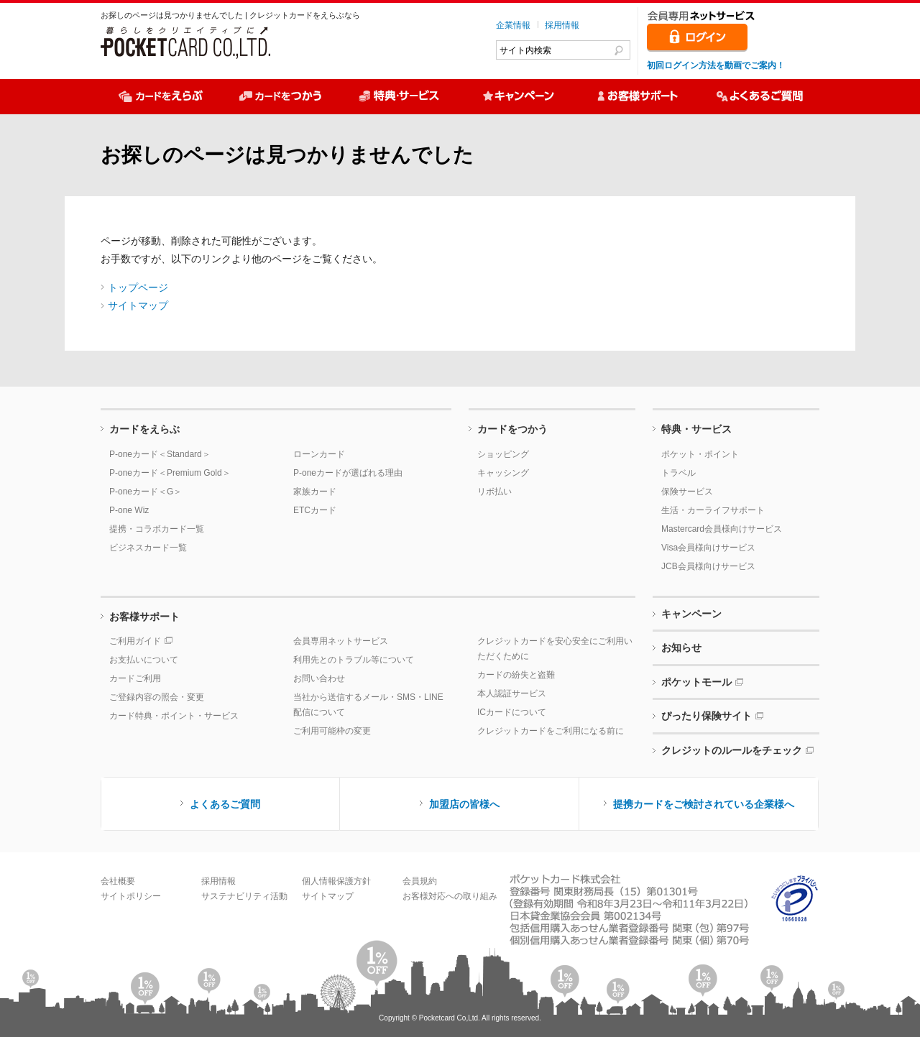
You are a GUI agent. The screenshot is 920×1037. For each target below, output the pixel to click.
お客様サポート (144, 616)
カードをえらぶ (144, 429)
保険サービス (687, 492)
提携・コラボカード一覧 (156, 529)
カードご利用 (135, 678)
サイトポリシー (131, 896)
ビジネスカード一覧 (148, 548)
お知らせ (681, 647)
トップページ (138, 287)
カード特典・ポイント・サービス (174, 716)
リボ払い (494, 492)
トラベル (678, 473)
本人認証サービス (511, 693)
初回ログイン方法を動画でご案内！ (716, 65)
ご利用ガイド (135, 641)
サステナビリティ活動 (244, 896)
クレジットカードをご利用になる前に (550, 731)
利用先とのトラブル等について (353, 660)
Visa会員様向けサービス (708, 548)
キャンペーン (691, 613)
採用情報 (562, 25)
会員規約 (419, 881)
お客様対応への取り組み (449, 896)
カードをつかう (512, 429)
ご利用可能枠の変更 (332, 731)
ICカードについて (511, 712)
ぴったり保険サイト (706, 716)
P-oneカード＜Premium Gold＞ (170, 473)
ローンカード (319, 454)
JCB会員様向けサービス (708, 566)
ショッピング (503, 454)
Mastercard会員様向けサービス (721, 529)
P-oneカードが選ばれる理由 (347, 473)
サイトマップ (138, 305)
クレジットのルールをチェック (731, 750)
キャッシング (503, 473)
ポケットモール (696, 682)
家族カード (314, 492)
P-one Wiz (129, 510)
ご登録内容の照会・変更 (156, 697)
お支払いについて (143, 660)
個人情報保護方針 (336, 881)
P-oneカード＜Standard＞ (160, 454)
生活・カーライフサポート (713, 510)
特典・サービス (696, 429)
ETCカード (314, 510)
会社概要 (118, 881)
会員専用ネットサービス (340, 641)
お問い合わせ (319, 678)
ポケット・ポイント (700, 454)
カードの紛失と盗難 (516, 675)
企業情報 (513, 25)
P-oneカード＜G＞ (145, 492)
